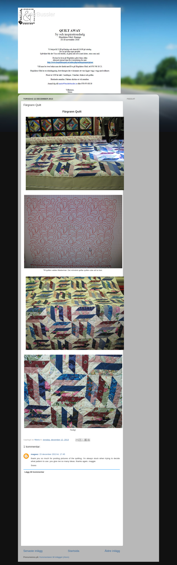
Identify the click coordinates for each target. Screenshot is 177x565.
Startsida (73, 550)
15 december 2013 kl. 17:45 (52, 454)
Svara (33, 465)
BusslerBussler (36, 14)
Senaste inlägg (32, 550)
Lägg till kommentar (34, 472)
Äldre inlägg (112, 550)
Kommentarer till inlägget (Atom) (54, 557)
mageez (34, 454)
